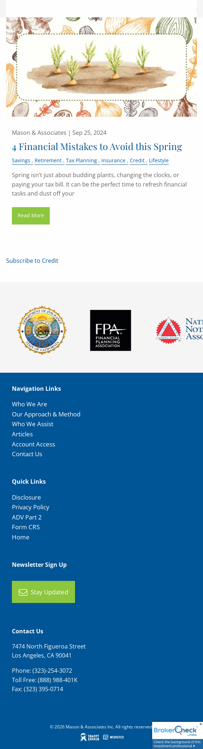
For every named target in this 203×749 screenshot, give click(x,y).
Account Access (33, 444)
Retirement (48, 160)
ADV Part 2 (27, 517)
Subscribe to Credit (32, 261)
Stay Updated (43, 592)
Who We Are (29, 404)
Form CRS (26, 527)
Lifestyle (159, 160)
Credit (137, 160)
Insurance (113, 160)
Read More (31, 215)
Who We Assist (32, 424)
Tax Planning (81, 160)
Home (21, 537)
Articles (22, 434)
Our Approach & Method (46, 414)
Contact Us (27, 454)
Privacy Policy (30, 507)
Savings (21, 160)
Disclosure (26, 497)
